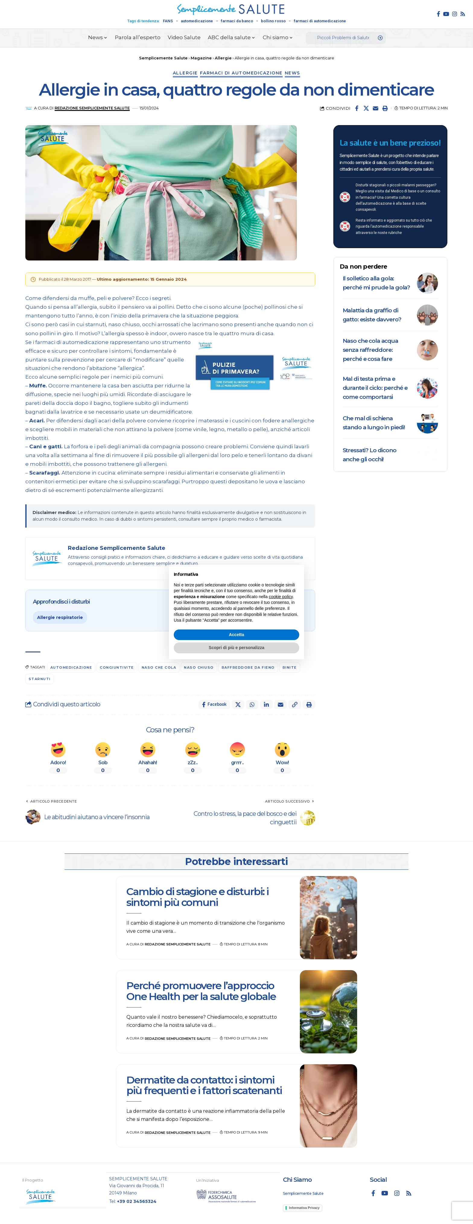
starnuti (40, 679)
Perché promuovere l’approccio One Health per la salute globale (201, 990)
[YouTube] (446, 13)
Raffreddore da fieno (248, 667)
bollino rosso (273, 21)
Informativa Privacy (304, 1207)
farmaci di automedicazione (320, 21)
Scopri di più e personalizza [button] (236, 647)
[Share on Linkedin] (266, 704)
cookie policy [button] (281, 596)
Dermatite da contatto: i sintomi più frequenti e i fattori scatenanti (205, 1085)
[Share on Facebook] (357, 108)
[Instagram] (455, 13)
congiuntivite (117, 667)
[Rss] (463, 13)
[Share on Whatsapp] (252, 704)
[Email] (375, 108)
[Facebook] (438, 13)
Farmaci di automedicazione (241, 73)
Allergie (185, 73)
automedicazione (197, 21)
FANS (168, 21)
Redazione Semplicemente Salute (92, 108)
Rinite (290, 667)
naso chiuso (199, 667)
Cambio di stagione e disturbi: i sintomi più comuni (197, 896)
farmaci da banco (237, 21)
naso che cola (159, 667)
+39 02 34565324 (137, 1201)
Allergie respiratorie (60, 617)
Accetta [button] (236, 634)
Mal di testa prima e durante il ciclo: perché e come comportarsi (375, 387)
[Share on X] (366, 108)
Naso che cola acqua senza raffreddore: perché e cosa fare (370, 349)
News (292, 73)
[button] (385, 108)
